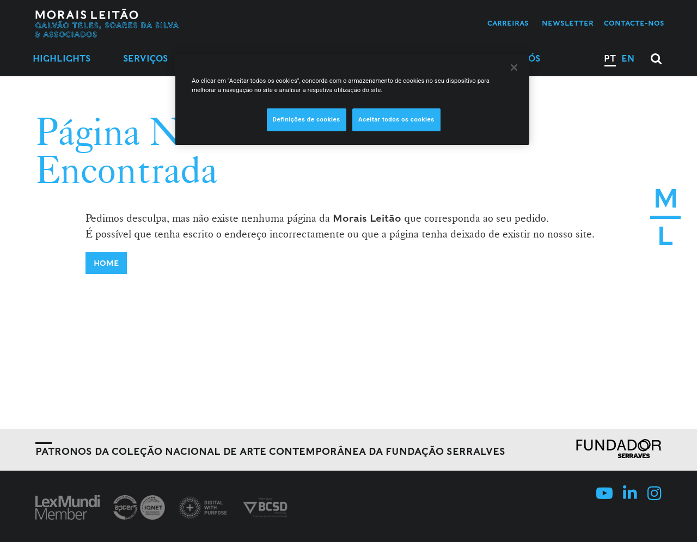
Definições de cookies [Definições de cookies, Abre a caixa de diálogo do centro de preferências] (306, 119)
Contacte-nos (634, 23)
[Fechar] (514, 68)
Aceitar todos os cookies (396, 119)
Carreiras (508, 23)
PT (610, 58)
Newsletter (568, 23)
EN (627, 58)
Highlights (61, 58)
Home (106, 263)
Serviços (145, 58)
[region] (352, 99)
